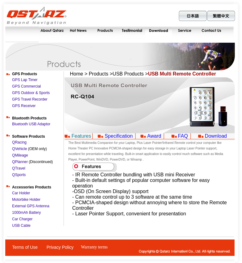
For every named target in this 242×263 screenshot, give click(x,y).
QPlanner (20, 162)
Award (154, 136)
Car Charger (22, 219)
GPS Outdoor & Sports (31, 93)
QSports (19, 175)
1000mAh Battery (26, 212)
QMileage (20, 155)
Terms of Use (24, 247)
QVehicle (20, 149)
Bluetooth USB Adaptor (31, 124)
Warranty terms (94, 247)
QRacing (19, 142)
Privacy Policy (59, 247)
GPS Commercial (26, 86)
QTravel (18, 168)
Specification (119, 136)
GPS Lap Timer (24, 80)
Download (216, 136)
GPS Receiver (24, 106)
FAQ (183, 136)
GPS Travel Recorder (29, 99)
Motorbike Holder (26, 199)
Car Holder (21, 193)
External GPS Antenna (30, 206)
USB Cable (21, 225)
